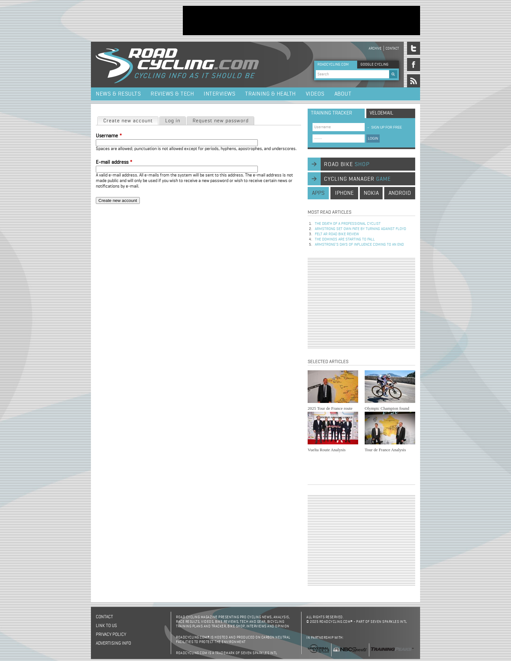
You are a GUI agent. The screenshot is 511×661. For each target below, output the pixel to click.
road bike (347, 164)
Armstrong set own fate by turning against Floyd (360, 229)
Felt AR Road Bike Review (337, 234)
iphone (344, 193)
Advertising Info (113, 643)
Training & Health (270, 94)
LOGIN (373, 138)
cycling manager (357, 179)
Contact (392, 48)
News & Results (118, 94)
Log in (172, 121)
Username (109, 136)
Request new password (221, 121)
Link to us (106, 625)
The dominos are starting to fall (345, 239)
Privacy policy (111, 634)
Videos (315, 94)
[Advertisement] (301, 20)
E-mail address (114, 162)
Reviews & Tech (172, 94)
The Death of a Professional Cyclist (348, 224)
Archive (375, 48)
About (343, 94)
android (399, 193)
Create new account (130, 120)
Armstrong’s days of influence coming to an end (359, 245)
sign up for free (384, 127)
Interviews (219, 94)
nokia (371, 193)
